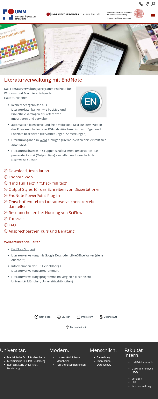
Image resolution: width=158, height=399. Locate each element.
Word (43, 140)
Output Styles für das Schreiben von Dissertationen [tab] (55, 189)
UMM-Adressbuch (142, 362)
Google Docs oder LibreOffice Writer (69, 255)
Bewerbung (103, 357)
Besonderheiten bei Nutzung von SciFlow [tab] (45, 212)
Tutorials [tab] (16, 218)
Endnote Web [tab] (21, 177)
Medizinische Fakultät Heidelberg (26, 361)
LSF (134, 382)
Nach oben (45, 316)
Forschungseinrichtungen (71, 364)
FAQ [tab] (12, 225)
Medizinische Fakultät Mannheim (26, 357)
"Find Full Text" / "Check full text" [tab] (38, 183)
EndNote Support (23, 249)
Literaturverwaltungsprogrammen (34, 271)
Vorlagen (137, 378)
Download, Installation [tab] (29, 170)
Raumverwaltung (141, 386)
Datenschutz (110, 316)
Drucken (66, 316)
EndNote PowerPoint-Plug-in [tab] (34, 195)
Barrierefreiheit (78, 327)
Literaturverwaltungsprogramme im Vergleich (42, 277)
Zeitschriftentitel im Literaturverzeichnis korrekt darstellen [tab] (51, 204)
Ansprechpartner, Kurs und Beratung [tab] (41, 231)
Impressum (87, 316)
